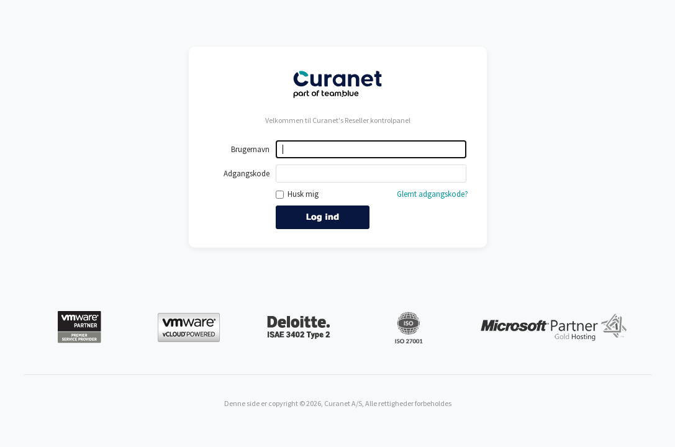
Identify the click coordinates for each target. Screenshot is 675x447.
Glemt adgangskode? (432, 194)
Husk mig (297, 194)
